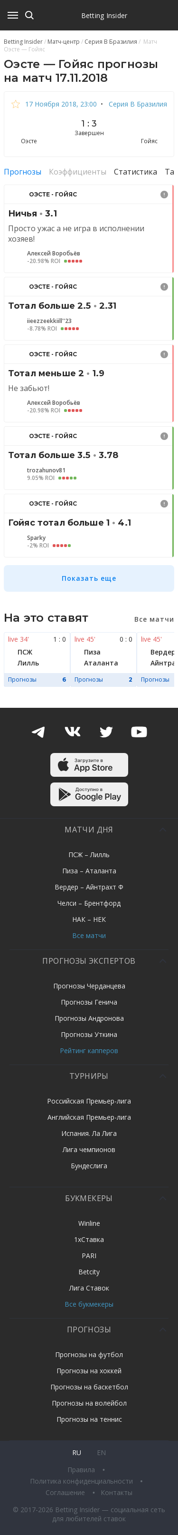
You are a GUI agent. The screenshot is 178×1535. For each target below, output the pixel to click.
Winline (89, 1223)
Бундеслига (89, 1165)
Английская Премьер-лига (89, 1117)
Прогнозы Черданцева (89, 985)
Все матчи (89, 935)
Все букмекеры (89, 1304)
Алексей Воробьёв (53, 253)
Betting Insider (104, 15)
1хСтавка (89, 1239)
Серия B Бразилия (137, 103)
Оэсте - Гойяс (53, 194)
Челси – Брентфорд (89, 903)
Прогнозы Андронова (89, 1018)
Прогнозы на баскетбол (89, 1386)
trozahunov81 (46, 470)
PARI (89, 1255)
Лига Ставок (89, 1287)
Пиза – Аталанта (89, 870)
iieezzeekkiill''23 (49, 321)
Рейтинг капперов (89, 1050)
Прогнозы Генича (89, 1002)
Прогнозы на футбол (89, 1354)
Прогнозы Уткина (89, 1034)
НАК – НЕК (89, 919)
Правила (82, 1469)
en (101, 1452)
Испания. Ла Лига (89, 1133)
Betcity (89, 1271)
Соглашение (66, 1492)
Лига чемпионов (89, 1149)
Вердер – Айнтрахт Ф (89, 886)
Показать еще (89, 578)
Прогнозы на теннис (89, 1419)
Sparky (36, 538)
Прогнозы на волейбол (89, 1403)
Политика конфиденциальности (82, 1481)
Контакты (116, 1492)
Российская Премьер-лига (89, 1100)
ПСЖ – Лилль (89, 854)
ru (76, 1452)
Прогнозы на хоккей (89, 1370)
